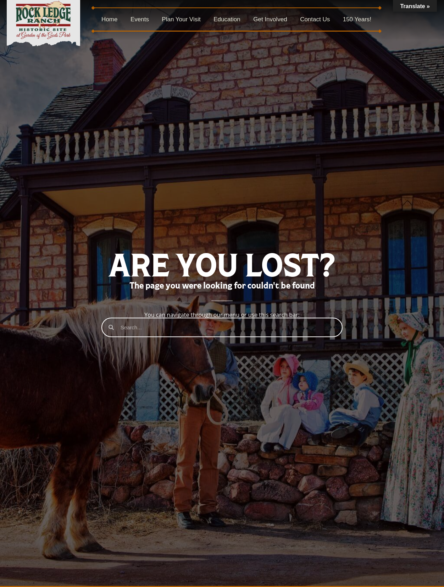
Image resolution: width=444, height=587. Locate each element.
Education (226, 19)
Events (140, 19)
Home (109, 19)
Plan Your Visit (181, 19)
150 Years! (357, 19)
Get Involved (270, 19)
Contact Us (315, 19)
